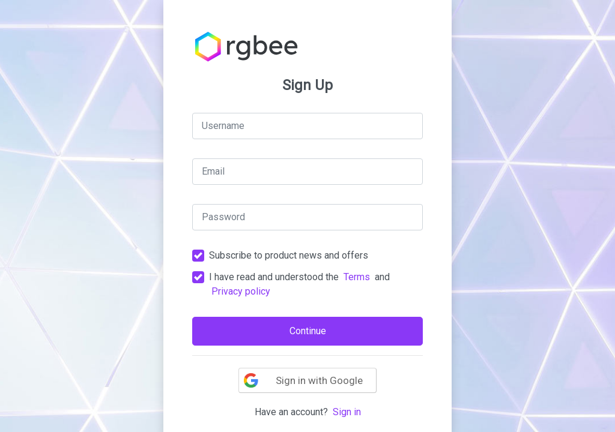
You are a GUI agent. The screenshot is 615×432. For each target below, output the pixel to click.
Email (213, 171)
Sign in (347, 412)
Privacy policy (240, 291)
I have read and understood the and (299, 284)
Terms (357, 277)
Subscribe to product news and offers (288, 255)
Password (223, 217)
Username (223, 125)
